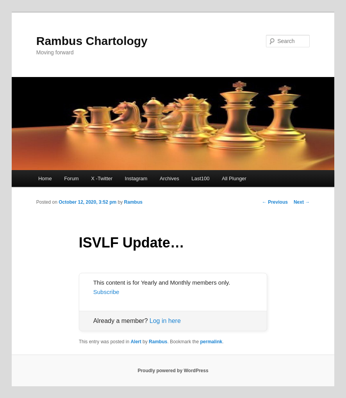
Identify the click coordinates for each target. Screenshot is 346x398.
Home (45, 178)
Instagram (136, 178)
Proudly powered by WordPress (172, 370)
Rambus (133, 202)
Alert (135, 341)
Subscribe (106, 292)
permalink (211, 341)
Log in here (165, 320)
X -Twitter (101, 178)
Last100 (200, 178)
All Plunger (234, 178)
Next (302, 202)
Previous (275, 202)
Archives (169, 178)
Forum (71, 178)
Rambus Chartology (92, 40)
